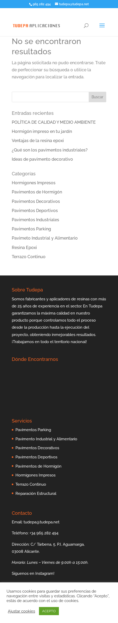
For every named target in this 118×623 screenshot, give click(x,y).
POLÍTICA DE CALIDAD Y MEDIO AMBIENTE (54, 122)
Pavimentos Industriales (35, 219)
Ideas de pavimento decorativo (42, 159)
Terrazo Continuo (29, 256)
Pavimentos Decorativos (36, 201)
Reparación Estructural (35, 493)
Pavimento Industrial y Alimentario (46, 439)
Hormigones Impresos (33, 182)
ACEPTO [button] (49, 611)
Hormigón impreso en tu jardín (42, 131)
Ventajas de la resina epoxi (38, 140)
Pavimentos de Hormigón (37, 191)
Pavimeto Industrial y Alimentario (45, 238)
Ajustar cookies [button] (21, 611)
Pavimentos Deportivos (35, 210)
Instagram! (44, 573)
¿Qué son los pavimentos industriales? (50, 150)
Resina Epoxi (24, 247)
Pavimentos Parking (31, 228)
